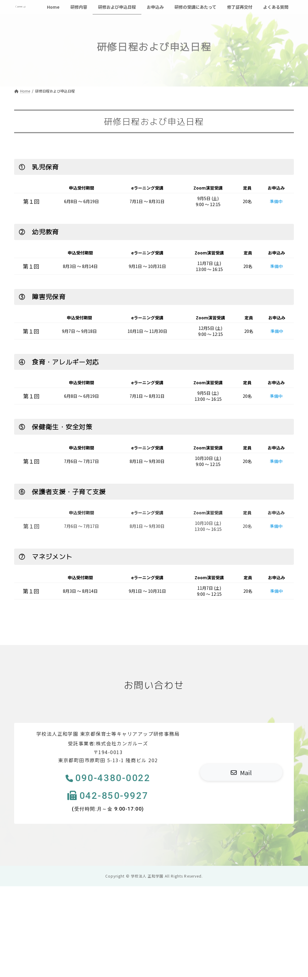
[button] (241, 772)
